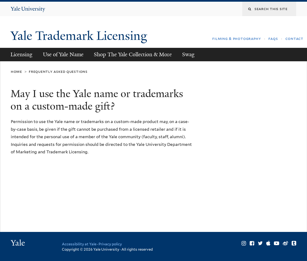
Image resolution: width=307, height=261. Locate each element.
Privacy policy (110, 244)
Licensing (21, 54)
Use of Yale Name (63, 54)
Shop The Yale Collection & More (133, 54)
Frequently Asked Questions (58, 71)
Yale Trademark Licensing (80, 36)
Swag (188, 54)
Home (16, 71)
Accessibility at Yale (79, 244)
